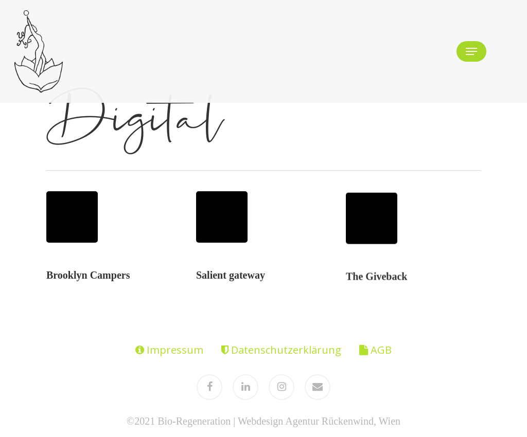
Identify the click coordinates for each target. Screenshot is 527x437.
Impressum (169, 350)
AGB (375, 350)
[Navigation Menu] (471, 51)
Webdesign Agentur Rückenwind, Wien (319, 421)
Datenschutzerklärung (281, 350)
